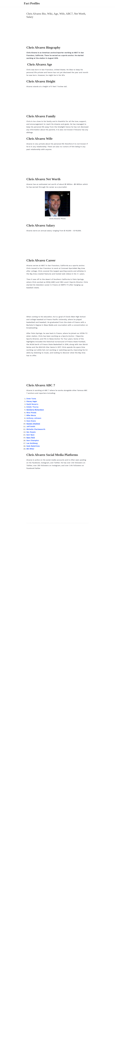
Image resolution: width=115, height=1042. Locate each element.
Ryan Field (30, 438)
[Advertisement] (57, 33)
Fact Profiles (32, 3)
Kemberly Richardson (35, 410)
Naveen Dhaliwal (33, 424)
